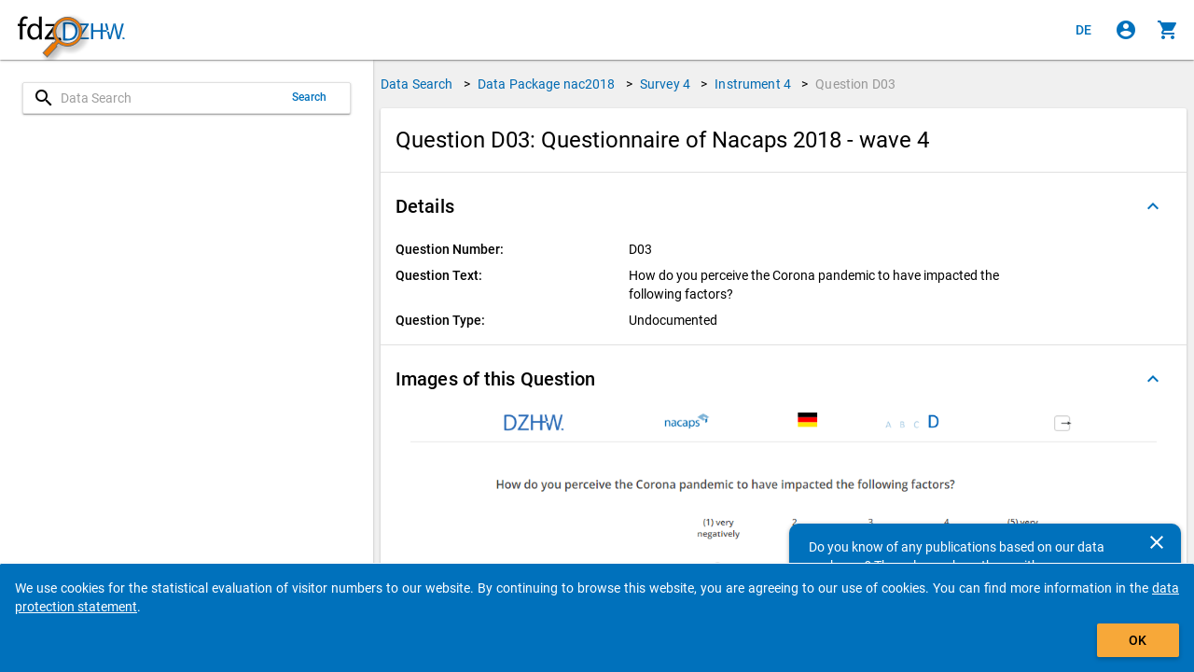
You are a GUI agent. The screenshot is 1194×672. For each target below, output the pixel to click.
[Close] (1156, 542)
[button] (784, 206)
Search (309, 97)
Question (855, 84)
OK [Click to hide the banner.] (1137, 640)
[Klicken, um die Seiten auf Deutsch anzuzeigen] (1084, 30)
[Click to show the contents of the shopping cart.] (1168, 30)
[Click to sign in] (1126, 30)
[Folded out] (1153, 206)
